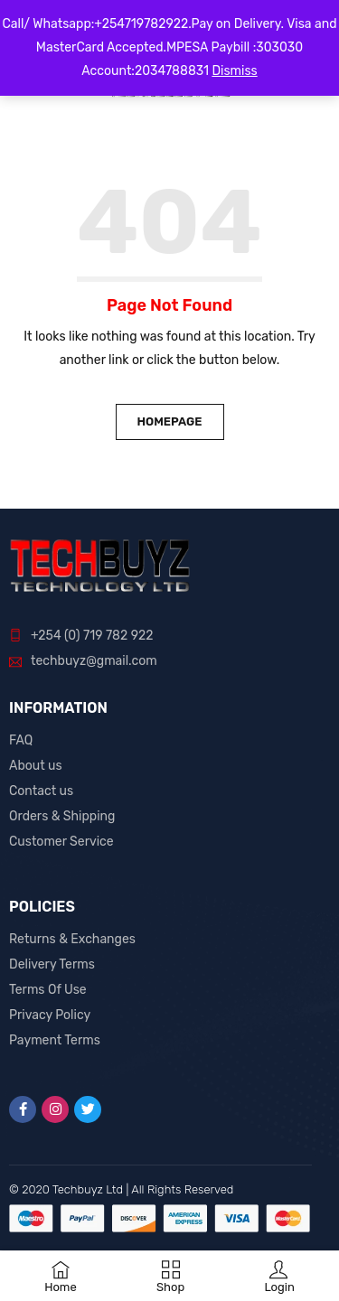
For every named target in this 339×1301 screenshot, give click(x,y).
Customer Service (61, 841)
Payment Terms (54, 1040)
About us (35, 765)
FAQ (21, 740)
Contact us (41, 791)
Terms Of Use (48, 989)
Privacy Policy (49, 1015)
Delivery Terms (52, 964)
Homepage (169, 421)
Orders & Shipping (62, 816)
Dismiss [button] (234, 71)
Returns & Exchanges (72, 939)
